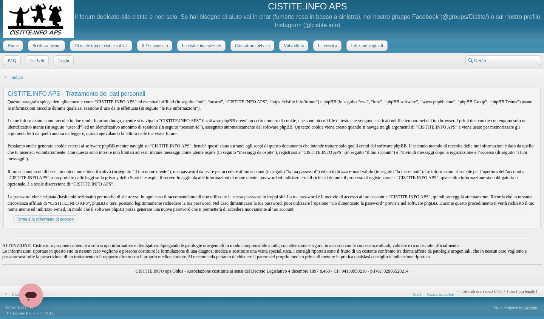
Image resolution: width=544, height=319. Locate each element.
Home (12, 46)
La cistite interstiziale (200, 46)
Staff (417, 294)
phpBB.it (46, 313)
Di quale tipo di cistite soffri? (100, 46)
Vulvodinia (293, 46)
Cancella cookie (440, 294)
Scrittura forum (45, 46)
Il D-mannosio (154, 46)
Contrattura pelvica (251, 46)
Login (63, 61)
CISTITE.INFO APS (307, 6)
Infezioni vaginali (366, 46)
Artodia (530, 307)
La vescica (326, 46)
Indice (17, 77)
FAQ (11, 61)
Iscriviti (36, 61)
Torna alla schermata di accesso (45, 219)
